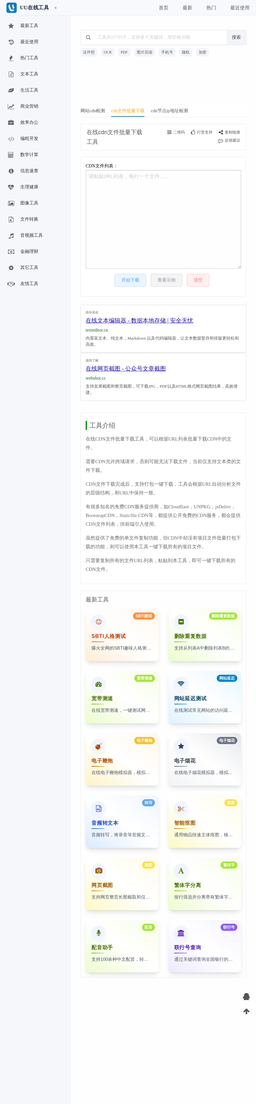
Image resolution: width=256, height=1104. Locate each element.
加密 (202, 52)
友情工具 (22, 284)
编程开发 (22, 139)
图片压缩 (144, 52)
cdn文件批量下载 (128, 110)
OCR (108, 52)
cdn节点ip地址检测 (169, 110)
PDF (124, 52)
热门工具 (22, 58)
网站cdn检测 (93, 110)
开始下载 (130, 280)
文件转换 (22, 219)
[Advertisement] (163, 83)
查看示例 (166, 280)
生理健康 (22, 187)
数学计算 (22, 155)
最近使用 (22, 42)
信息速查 (22, 171)
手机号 (167, 52)
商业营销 (22, 107)
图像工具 (22, 203)
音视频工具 (25, 236)
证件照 (89, 52)
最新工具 (22, 26)
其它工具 (22, 268)
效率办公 (22, 123)
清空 (198, 280)
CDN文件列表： (163, 216)
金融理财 (22, 252)
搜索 (236, 37)
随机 (186, 52)
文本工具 (22, 74)
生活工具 (22, 90)
